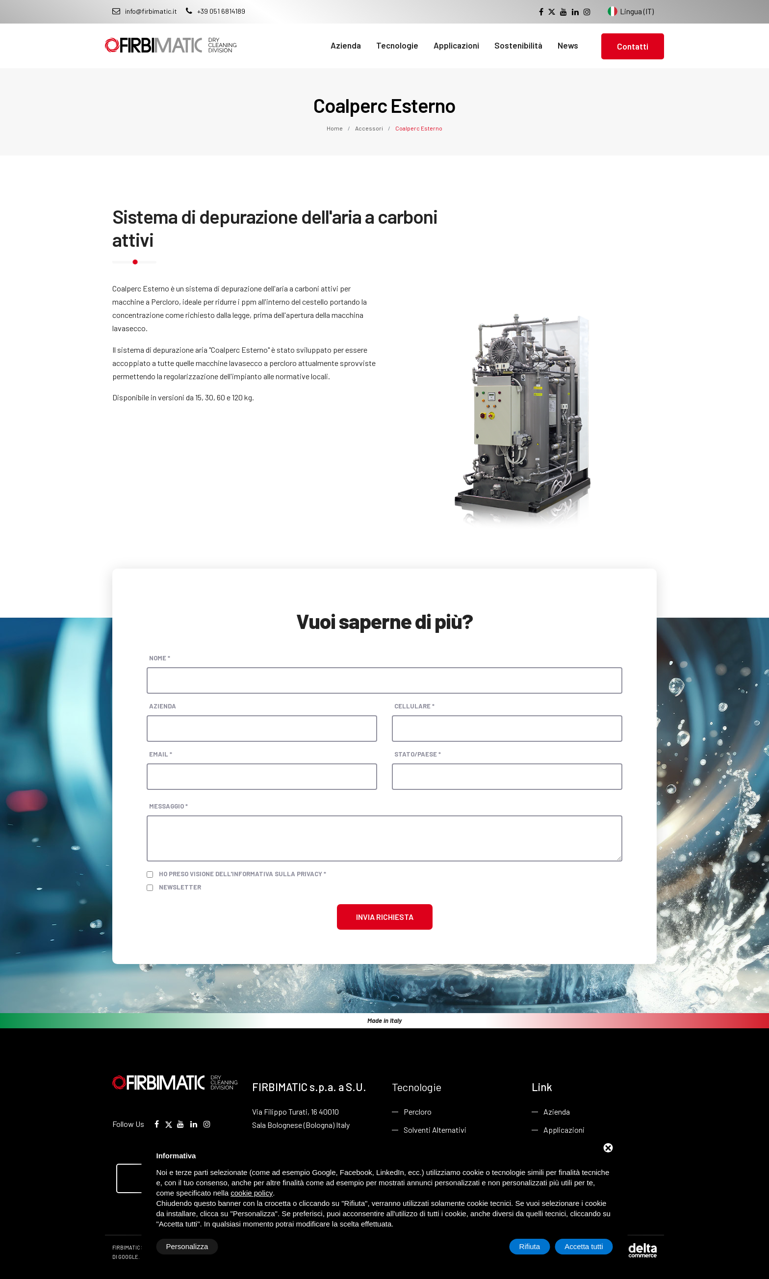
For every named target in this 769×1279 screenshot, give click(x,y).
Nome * (159, 658)
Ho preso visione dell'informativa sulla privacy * (242, 874)
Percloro (418, 1111)
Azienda (346, 45)
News (568, 45)
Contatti (632, 46)
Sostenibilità (518, 45)
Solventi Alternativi (435, 1129)
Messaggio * (168, 806)
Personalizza (187, 1246)
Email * (160, 754)
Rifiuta (529, 1246)
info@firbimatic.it (144, 11)
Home (335, 128)
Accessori (369, 128)
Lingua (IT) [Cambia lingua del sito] (631, 11)
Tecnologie (397, 45)
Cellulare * (414, 706)
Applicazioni (456, 45)
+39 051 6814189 (215, 11)
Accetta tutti (583, 1246)
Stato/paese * (417, 754)
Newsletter (180, 887)
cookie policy (252, 1193)
